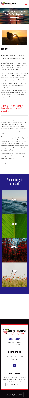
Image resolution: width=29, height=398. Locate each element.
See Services (6, 163)
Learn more (14, 19)
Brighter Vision (18, 395)
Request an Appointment (14, 384)
